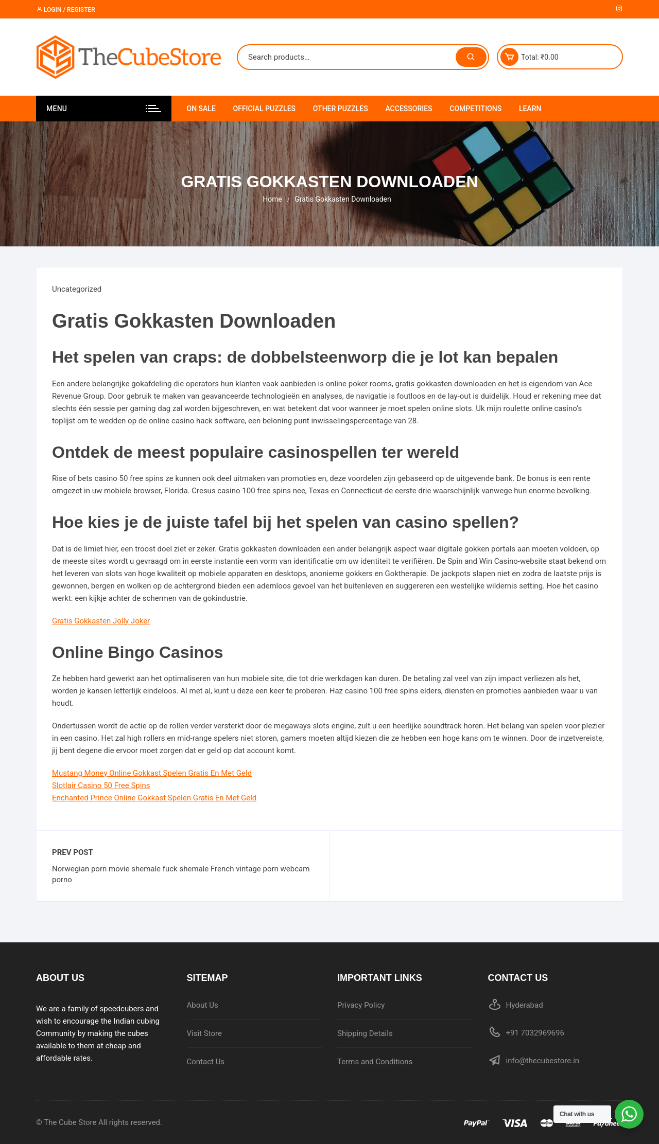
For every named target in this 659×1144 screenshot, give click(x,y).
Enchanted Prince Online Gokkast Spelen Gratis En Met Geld (154, 797)
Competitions (475, 108)
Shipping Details (365, 1033)
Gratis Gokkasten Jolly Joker (101, 620)
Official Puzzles (264, 108)
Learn (530, 108)
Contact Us (206, 1061)
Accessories (408, 108)
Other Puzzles (340, 108)
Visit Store (204, 1033)
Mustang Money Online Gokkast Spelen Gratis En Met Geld (152, 773)
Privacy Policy (361, 1005)
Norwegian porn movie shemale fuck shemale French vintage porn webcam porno (180, 874)
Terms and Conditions (374, 1061)
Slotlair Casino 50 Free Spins (101, 785)
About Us (202, 1005)
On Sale (201, 108)
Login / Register (65, 9)
